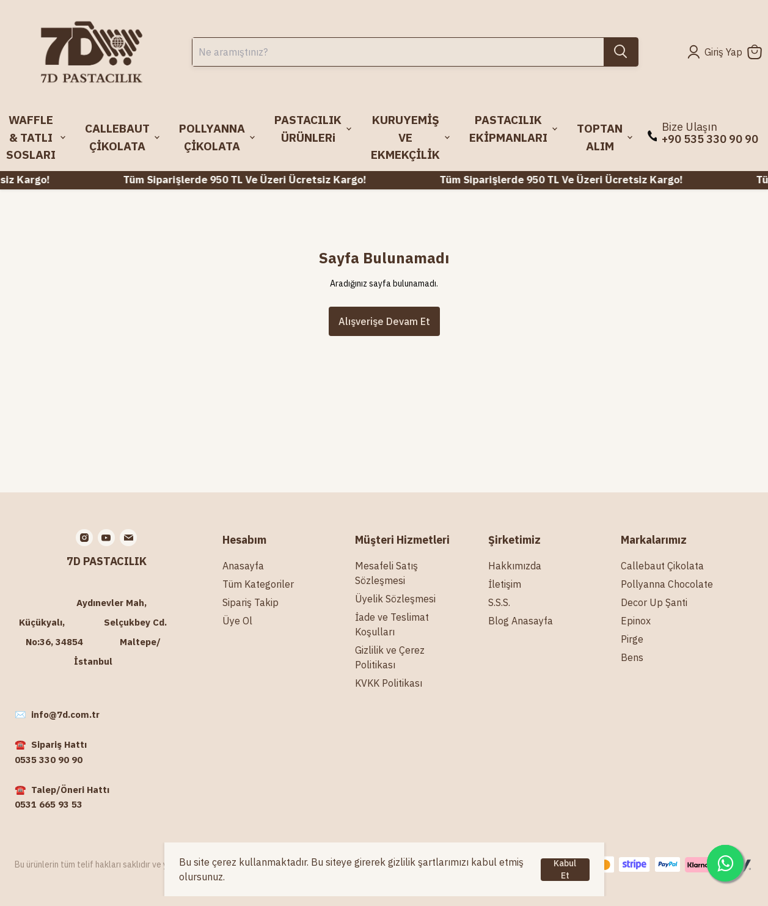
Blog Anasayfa (520, 621)
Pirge (632, 639)
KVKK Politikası (388, 683)
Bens (632, 657)
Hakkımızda (514, 566)
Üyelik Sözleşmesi (395, 599)
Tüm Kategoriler (258, 584)
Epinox (636, 621)
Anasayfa (243, 566)
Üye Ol (237, 621)
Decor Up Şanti (654, 602)
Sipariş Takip (250, 602)
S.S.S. (499, 602)
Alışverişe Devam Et (384, 321)
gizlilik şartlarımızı (428, 862)
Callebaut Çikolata (662, 566)
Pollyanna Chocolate (667, 584)
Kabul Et (565, 869)
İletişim (504, 584)
